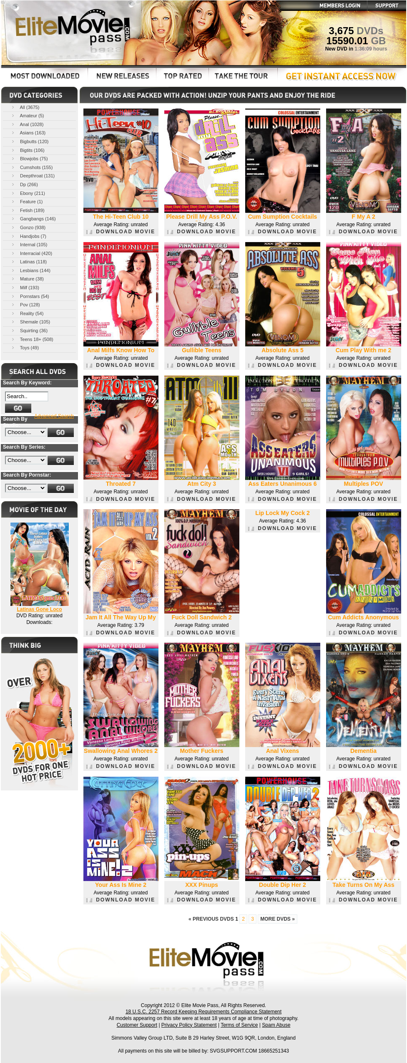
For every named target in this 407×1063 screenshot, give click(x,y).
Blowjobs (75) (29, 158)
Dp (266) (24, 184)
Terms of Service (239, 1025)
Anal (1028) (26, 124)
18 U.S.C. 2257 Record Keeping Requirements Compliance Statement (203, 1012)
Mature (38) (27, 278)
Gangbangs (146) (33, 218)
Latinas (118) (28, 261)
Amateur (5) (27, 115)
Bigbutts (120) (29, 141)
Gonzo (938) (27, 227)
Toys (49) (24, 347)
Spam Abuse (276, 1025)
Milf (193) (24, 287)
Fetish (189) (27, 210)
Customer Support (137, 1025)
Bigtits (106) (27, 150)
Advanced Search (54, 416)
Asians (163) (27, 132)
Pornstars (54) (29, 296)
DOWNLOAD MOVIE (120, 232)
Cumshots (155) (31, 167)
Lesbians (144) (30, 270)
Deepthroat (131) (32, 175)
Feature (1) (26, 201)
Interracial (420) (31, 253)
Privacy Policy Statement (189, 1025)
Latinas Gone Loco (39, 609)
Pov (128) (25, 304)
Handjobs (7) (28, 236)
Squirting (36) (29, 330)
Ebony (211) (27, 193)
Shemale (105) (30, 321)
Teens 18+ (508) (31, 339)
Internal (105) (28, 244)
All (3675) (25, 107)
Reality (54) (26, 313)
